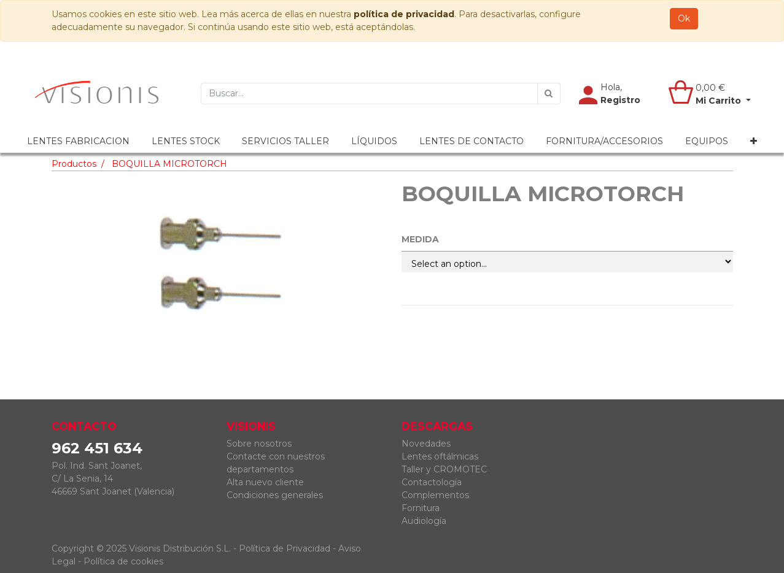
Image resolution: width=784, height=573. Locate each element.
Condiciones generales (275, 495)
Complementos (435, 495)
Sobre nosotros (259, 443)
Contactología (432, 482)
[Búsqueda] (549, 93)
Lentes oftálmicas (440, 456)
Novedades (426, 443)
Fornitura (421, 507)
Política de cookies (123, 561)
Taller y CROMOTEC (444, 469)
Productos (74, 163)
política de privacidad (404, 14)
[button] (753, 141)
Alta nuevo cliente (265, 482)
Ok (684, 18)
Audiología (424, 520)
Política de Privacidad (284, 548)
